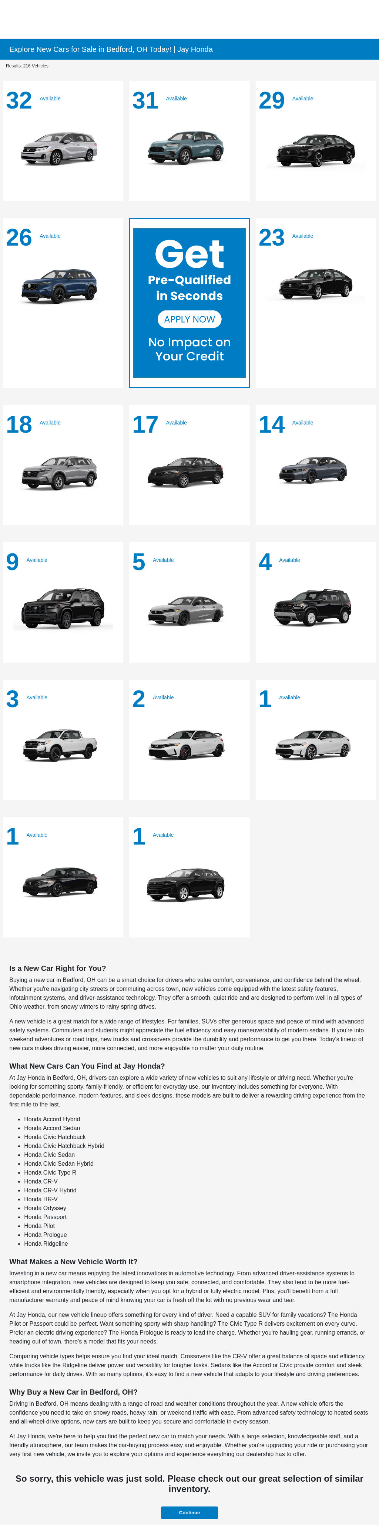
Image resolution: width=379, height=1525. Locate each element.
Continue (189, 1512)
